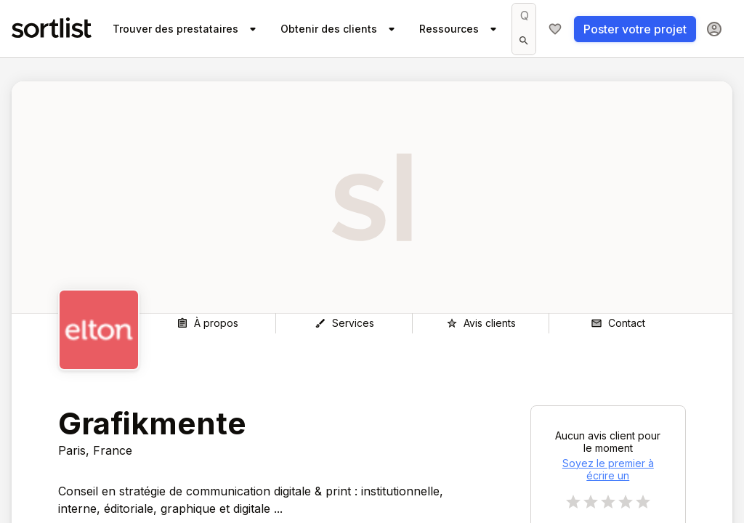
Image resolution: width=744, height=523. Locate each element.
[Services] (344, 323)
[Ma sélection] (555, 29)
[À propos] (207, 323)
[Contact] (617, 323)
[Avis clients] (481, 323)
